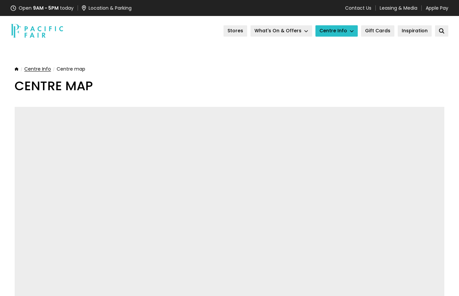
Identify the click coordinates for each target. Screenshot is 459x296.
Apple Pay (437, 8)
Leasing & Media (398, 8)
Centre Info (37, 69)
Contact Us (358, 8)
